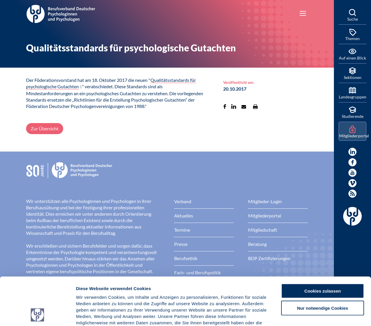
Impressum (88, 291)
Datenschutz (119, 291)
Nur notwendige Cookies (322, 263)
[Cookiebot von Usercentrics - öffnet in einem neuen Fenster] (37, 314)
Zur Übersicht (45, 128)
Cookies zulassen (322, 246)
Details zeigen (308, 314)
